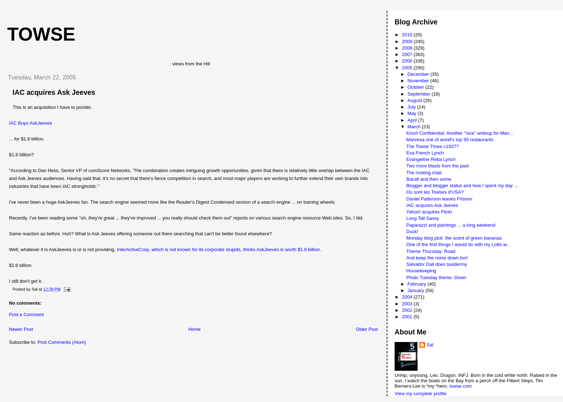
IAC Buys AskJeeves (30, 123)
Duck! (412, 231)
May (413, 113)
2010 (408, 34)
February (418, 284)
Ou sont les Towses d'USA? (435, 192)
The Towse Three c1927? (432, 146)
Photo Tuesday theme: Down (436, 277)
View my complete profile (420, 393)
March (415, 126)
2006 (408, 61)
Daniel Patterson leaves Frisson (439, 199)
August (415, 100)
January (416, 290)
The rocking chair (424, 172)
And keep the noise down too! (437, 257)
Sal (430, 344)
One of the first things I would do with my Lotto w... (458, 244)
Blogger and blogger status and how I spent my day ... (462, 185)
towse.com (461, 386)
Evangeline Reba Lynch (431, 159)
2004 (408, 297)
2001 (408, 316)
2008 (408, 48)
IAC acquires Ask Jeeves (54, 92)
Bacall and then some (428, 179)
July (412, 107)
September (420, 94)
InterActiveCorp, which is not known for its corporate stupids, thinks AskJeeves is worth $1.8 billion (218, 249)
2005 (408, 67)
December (419, 74)
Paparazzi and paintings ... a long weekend (450, 225)
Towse (41, 34)
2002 (408, 310)
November (419, 80)
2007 (408, 54)
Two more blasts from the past (437, 165)
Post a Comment (26, 314)
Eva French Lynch (425, 153)
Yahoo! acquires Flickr (429, 211)
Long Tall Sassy (422, 218)
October (416, 87)
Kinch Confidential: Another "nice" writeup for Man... (459, 133)
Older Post (367, 329)
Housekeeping (421, 270)
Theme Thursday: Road (430, 251)
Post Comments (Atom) (62, 342)
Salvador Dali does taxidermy (436, 264)
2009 (408, 41)
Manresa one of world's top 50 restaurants (449, 139)
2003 (408, 303)
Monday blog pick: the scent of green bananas (454, 238)
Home (194, 329)
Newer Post (21, 329)
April (413, 120)
